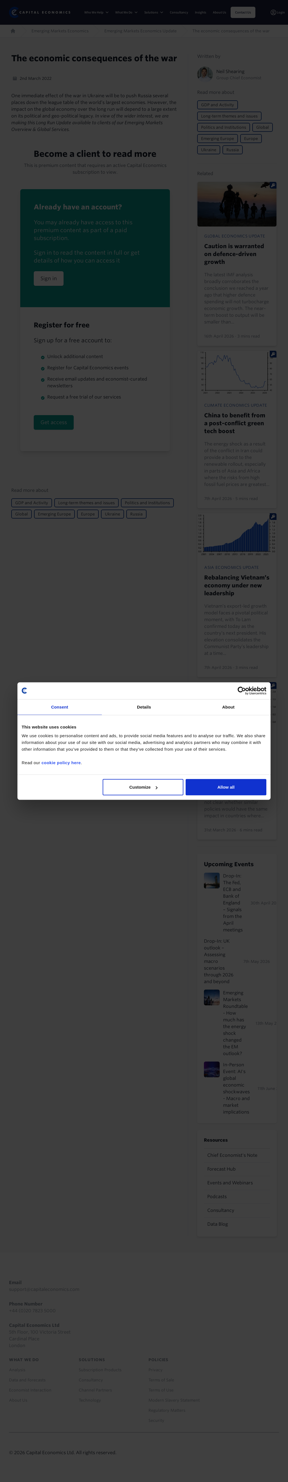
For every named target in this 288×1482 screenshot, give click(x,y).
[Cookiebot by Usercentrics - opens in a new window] (241, 690)
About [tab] (228, 706)
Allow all (226, 787)
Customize (143, 787)
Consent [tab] (59, 706)
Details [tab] (144, 706)
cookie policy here (61, 762)
